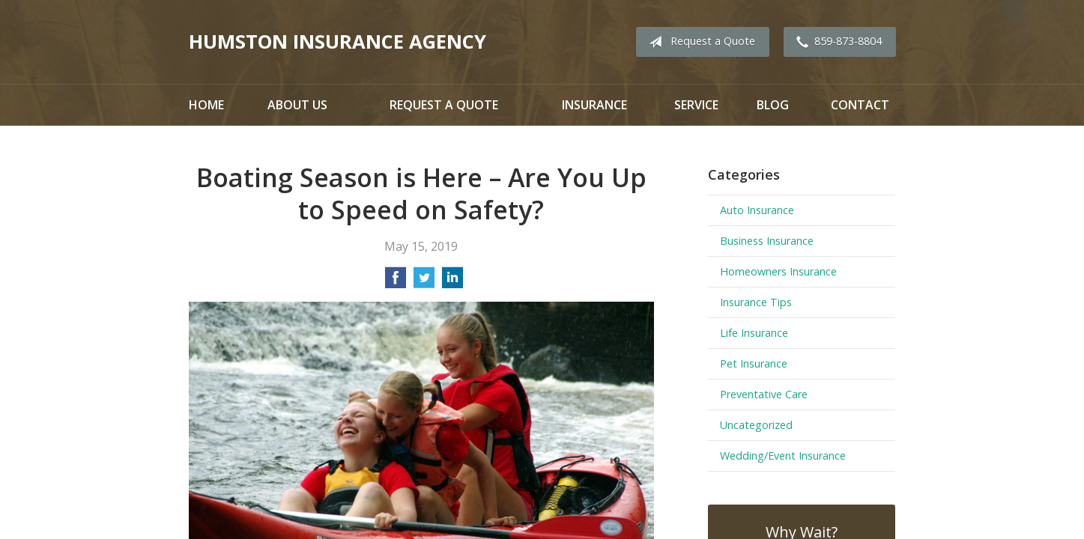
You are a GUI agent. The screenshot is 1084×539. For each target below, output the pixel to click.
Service (696, 105)
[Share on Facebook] (395, 282)
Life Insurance (754, 333)
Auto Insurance (757, 210)
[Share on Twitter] (424, 282)
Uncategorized (756, 425)
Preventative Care (764, 394)
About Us (297, 105)
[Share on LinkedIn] (452, 282)
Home (206, 105)
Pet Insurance (753, 363)
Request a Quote (699, 42)
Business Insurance (767, 241)
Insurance (594, 105)
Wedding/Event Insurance (783, 455)
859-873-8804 (836, 42)
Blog (773, 105)
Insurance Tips (756, 302)
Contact (860, 105)
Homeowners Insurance (778, 271)
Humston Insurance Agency (337, 41)
